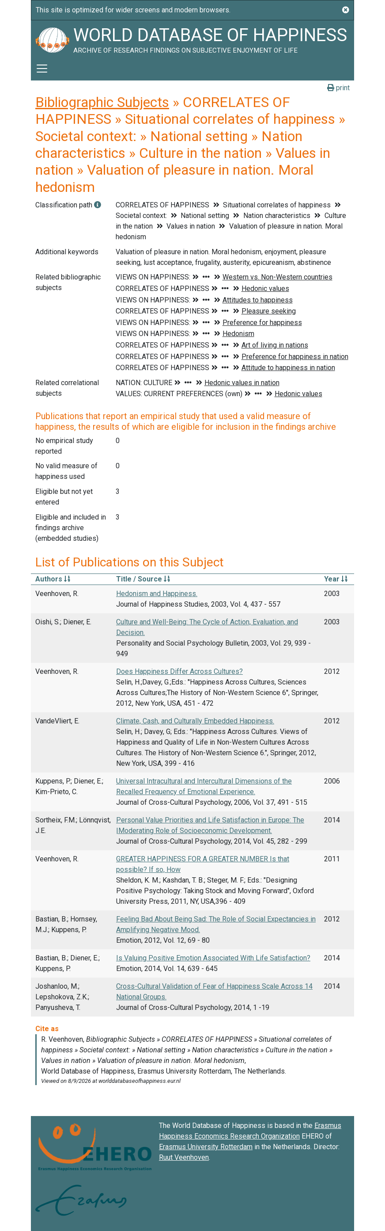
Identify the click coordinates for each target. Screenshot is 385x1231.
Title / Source (143, 579)
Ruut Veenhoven (184, 1157)
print (338, 88)
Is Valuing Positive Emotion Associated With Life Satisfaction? (213, 958)
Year (335, 579)
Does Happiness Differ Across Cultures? (179, 671)
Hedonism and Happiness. (156, 593)
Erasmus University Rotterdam (206, 1147)
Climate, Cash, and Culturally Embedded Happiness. (195, 721)
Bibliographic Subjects (102, 102)
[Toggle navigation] (42, 68)
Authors (52, 579)
